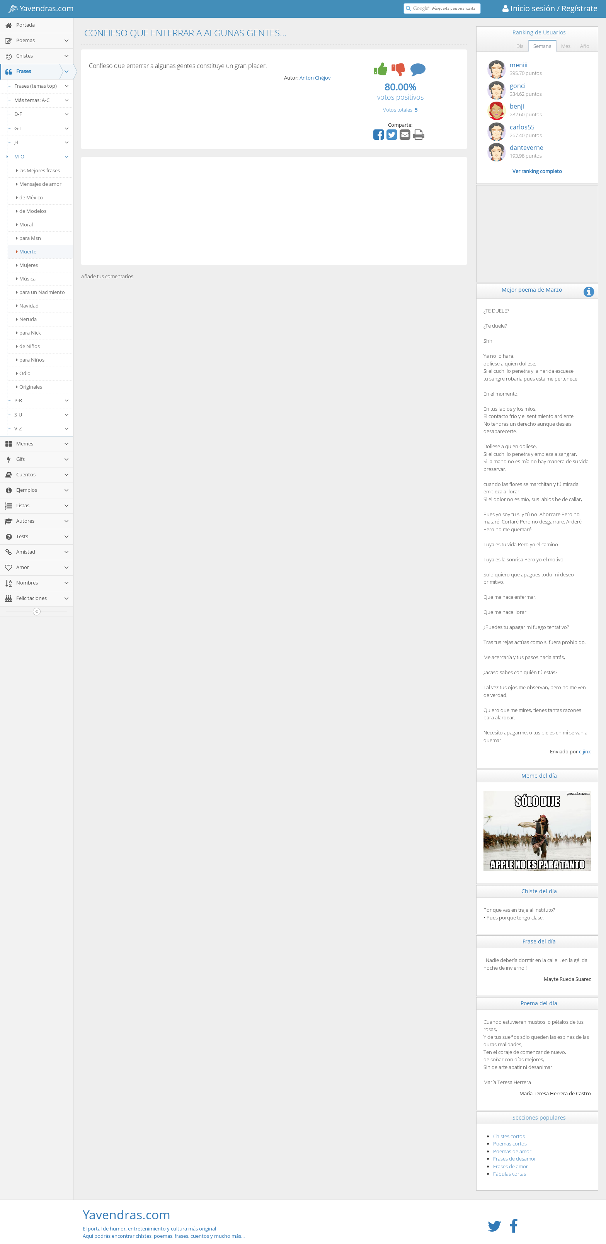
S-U (41, 414)
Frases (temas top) (41, 85)
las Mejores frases (38, 170)
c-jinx (585, 751)
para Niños (30, 359)
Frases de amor (510, 1166)
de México (29, 197)
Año (584, 45)
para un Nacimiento (40, 292)
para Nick (28, 332)
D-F (41, 113)
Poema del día (539, 1003)
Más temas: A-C (41, 100)
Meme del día (539, 775)
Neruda (26, 319)
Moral (24, 224)
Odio (23, 373)
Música (26, 278)
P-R (41, 400)
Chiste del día (539, 891)
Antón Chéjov (315, 77)
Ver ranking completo (537, 171)
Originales (29, 386)
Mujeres (27, 265)
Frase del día (539, 941)
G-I (41, 128)
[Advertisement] (274, 211)
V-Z (41, 428)
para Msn (28, 238)
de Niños (28, 346)
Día (520, 45)
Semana (542, 45)
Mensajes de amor (38, 183)
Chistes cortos (509, 1136)
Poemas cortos (510, 1143)
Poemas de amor (512, 1151)
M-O (36, 156)
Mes (565, 45)
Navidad (27, 305)
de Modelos (31, 210)
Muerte (26, 251)
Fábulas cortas (509, 1173)
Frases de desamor (514, 1158)
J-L (41, 142)
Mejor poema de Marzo (532, 289)
